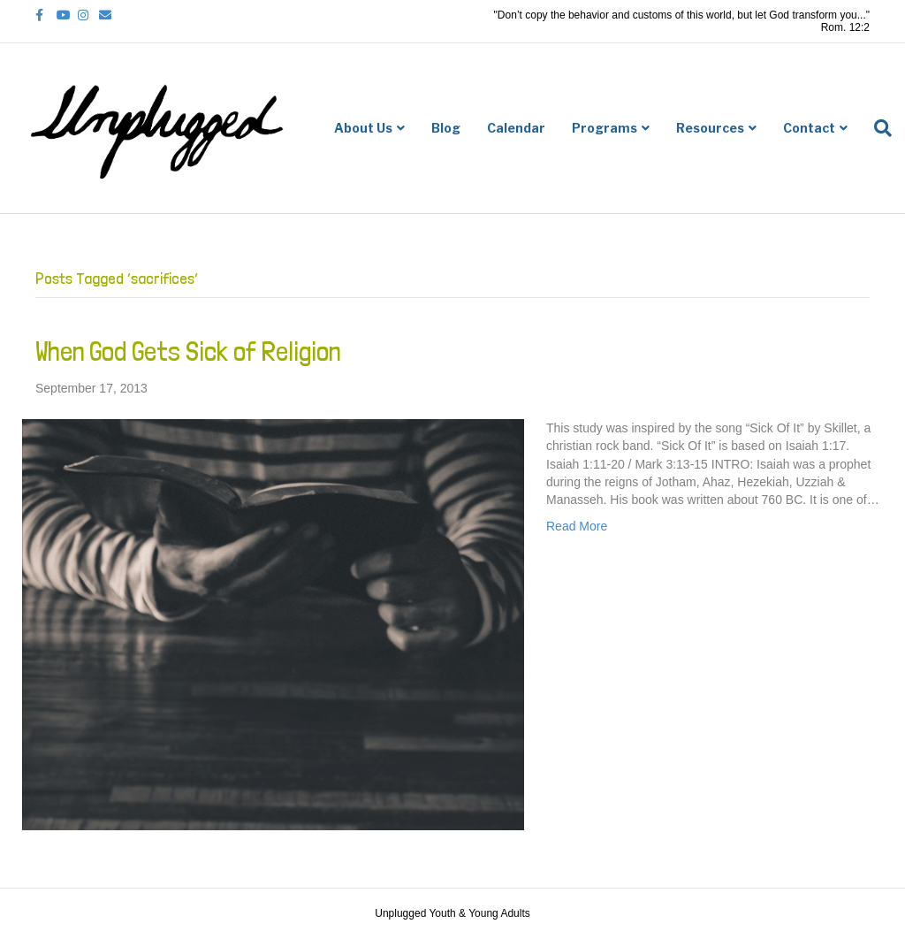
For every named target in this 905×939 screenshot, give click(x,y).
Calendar (516, 127)
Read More (576, 526)
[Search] (876, 128)
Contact (809, 127)
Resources (710, 127)
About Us (363, 127)
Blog (445, 127)
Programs (604, 127)
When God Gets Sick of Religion (187, 351)
